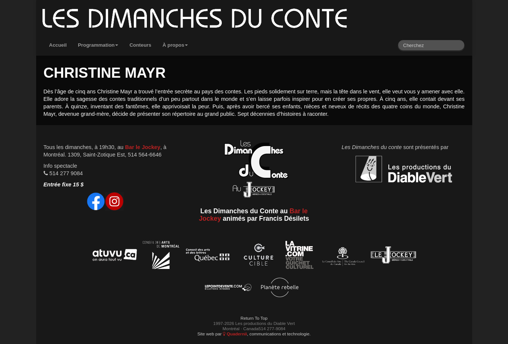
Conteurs (140, 45)
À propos (175, 45)
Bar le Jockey (142, 147)
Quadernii (235, 333)
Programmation (98, 45)
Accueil (58, 45)
